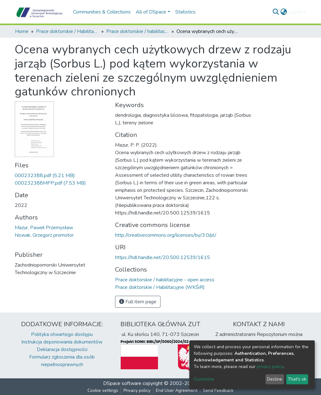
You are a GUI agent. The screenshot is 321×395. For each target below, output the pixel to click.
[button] (284, 12)
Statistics (185, 11)
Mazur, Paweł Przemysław (44, 227)
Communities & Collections (102, 11)
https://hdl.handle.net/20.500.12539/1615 (162, 257)
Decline (274, 379)
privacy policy (270, 367)
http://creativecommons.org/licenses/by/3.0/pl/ (165, 235)
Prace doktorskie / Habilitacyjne (67, 31)
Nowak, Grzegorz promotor (44, 235)
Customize (204, 379)
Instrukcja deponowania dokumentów (62, 341)
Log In (295, 11)
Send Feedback (218, 390)
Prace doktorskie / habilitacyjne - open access (137, 31)
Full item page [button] (137, 301)
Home (22, 31)
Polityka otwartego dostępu (62, 334)
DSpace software (122, 383)
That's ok (297, 379)
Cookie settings (102, 390)
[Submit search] (276, 12)
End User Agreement (176, 390)
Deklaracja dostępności (62, 349)
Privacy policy (137, 390)
